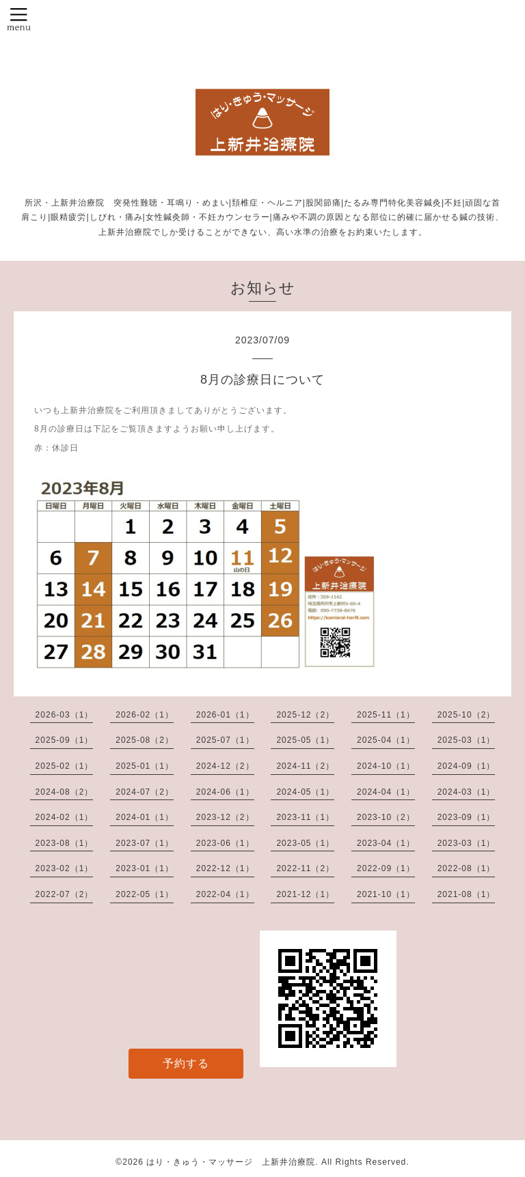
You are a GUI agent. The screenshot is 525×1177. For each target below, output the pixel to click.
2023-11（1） (305, 817)
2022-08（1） (467, 868)
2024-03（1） (467, 792)
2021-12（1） (305, 894)
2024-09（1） (467, 766)
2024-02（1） (65, 817)
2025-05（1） (305, 740)
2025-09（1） (65, 740)
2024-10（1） (386, 766)
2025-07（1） (225, 740)
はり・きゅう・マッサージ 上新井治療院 (230, 1162)
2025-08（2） (145, 740)
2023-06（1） (225, 843)
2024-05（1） (305, 792)
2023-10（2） (386, 817)
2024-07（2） (145, 792)
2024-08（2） (65, 792)
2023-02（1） (65, 868)
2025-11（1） (386, 715)
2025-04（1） (386, 740)
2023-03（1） (467, 843)
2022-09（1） (386, 868)
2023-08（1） (65, 843)
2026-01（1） (225, 715)
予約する (186, 1063)
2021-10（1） (386, 894)
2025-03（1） (467, 740)
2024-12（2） (225, 766)
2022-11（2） (305, 868)
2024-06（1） (225, 792)
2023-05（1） (305, 843)
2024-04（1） (386, 792)
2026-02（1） (145, 715)
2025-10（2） (467, 715)
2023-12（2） (225, 817)
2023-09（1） (467, 817)
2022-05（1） (145, 894)
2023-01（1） (145, 868)
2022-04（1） (225, 894)
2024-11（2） (305, 766)
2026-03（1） (65, 715)
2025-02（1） (65, 766)
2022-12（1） (225, 868)
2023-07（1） (145, 843)
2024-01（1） (145, 817)
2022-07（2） (65, 894)
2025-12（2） (305, 715)
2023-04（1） (386, 843)
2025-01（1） (145, 766)
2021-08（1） (467, 894)
